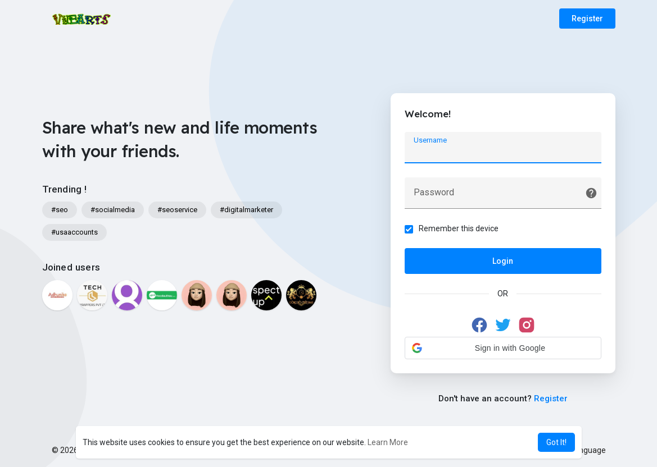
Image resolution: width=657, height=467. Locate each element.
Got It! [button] (556, 442)
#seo (59, 209)
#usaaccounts (74, 232)
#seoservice (177, 209)
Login (502, 261)
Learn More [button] (388, 442)
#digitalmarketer (246, 209)
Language (584, 450)
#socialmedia (112, 209)
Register (587, 18)
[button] (503, 348)
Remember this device (459, 228)
